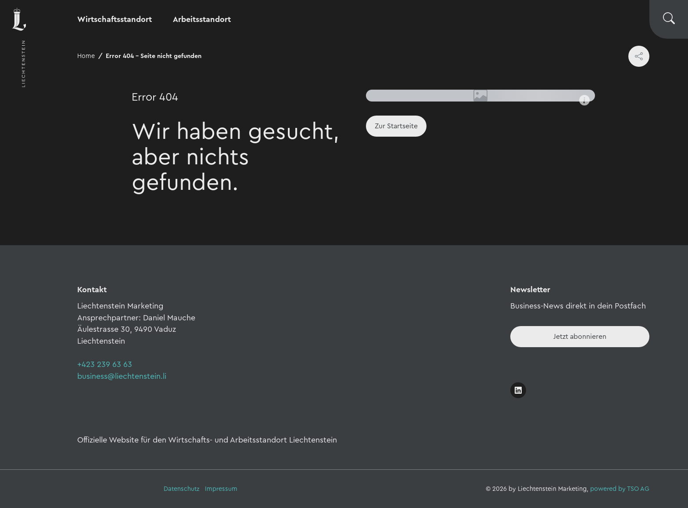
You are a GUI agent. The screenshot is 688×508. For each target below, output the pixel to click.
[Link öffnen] (518, 390)
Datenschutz (182, 489)
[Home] (396, 126)
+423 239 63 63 (104, 364)
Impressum (221, 489)
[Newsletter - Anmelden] (579, 336)
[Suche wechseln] (668, 19)
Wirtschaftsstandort (114, 19)
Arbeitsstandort (202, 19)
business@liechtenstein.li (121, 376)
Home (86, 56)
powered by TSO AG (619, 489)
